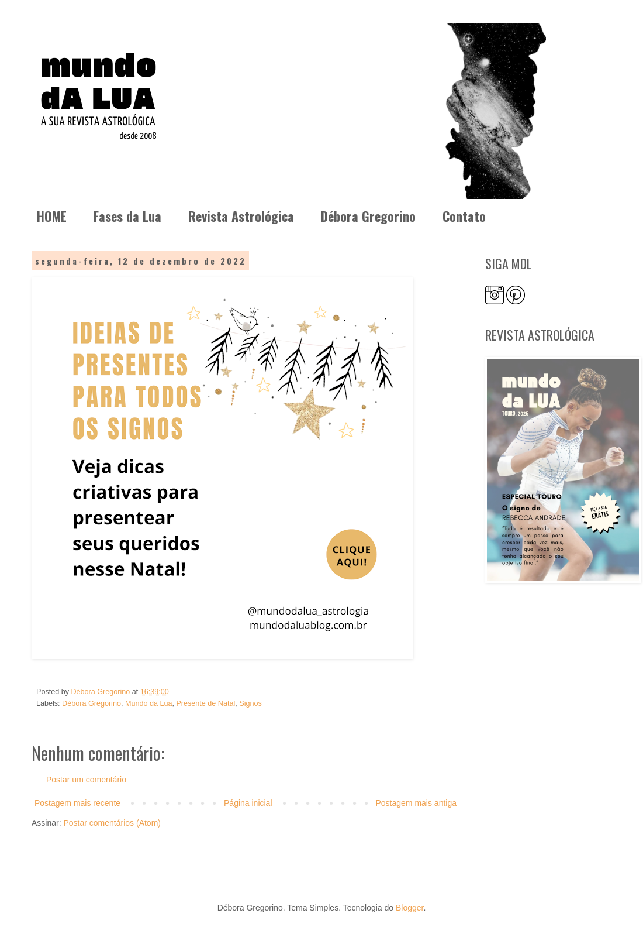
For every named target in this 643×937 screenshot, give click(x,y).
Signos (250, 703)
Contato (464, 216)
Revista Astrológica (241, 216)
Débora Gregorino (368, 216)
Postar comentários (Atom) (112, 823)
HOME (52, 216)
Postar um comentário (86, 779)
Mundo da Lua (148, 703)
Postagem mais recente (77, 803)
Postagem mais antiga (416, 803)
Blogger (409, 907)
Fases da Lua (127, 216)
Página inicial (248, 803)
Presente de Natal (205, 703)
